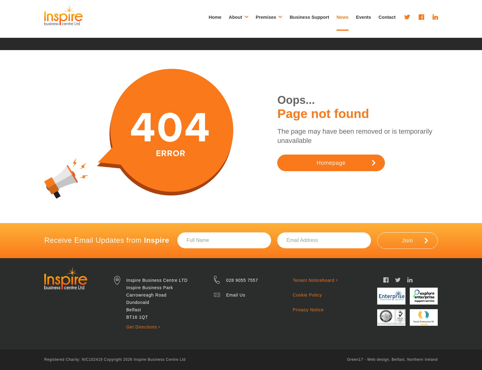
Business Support (309, 17)
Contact (387, 17)
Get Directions (143, 327)
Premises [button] (269, 17)
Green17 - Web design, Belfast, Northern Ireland (392, 359)
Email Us (235, 295)
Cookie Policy (307, 295)
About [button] (238, 17)
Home (215, 17)
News (343, 17)
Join (415, 240)
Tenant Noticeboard (315, 280)
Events (363, 17)
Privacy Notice (308, 309)
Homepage (346, 162)
